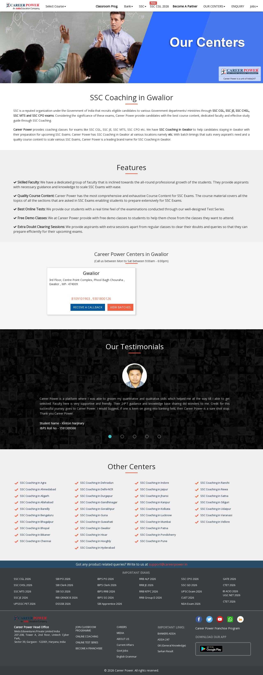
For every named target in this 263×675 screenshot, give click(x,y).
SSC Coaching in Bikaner (35, 535)
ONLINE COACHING (87, 636)
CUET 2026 (187, 597)
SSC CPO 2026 (189, 579)
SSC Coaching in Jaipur (154, 489)
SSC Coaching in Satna (214, 496)
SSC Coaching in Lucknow (156, 515)
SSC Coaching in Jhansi (154, 496)
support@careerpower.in (168, 564)
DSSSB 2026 (63, 604)
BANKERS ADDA (167, 633)
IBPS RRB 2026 (106, 591)
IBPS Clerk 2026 (106, 585)
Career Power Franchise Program (217, 628)
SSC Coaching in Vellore (215, 522)
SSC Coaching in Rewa (214, 489)
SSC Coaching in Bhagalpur (36, 522)
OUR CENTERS (214, 6)
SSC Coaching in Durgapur (96, 496)
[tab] (110, 436)
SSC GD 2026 (189, 585)
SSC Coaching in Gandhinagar (98, 502)
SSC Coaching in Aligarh (34, 496)
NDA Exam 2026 (190, 604)
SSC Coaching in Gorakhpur (97, 509)
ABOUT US (123, 639)
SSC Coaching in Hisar (93, 535)
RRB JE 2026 (146, 585)
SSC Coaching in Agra (33, 483)
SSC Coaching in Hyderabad (97, 547)
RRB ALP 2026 (147, 579)
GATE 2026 (229, 579)
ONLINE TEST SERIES (87, 642)
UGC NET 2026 (231, 595)
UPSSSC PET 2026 (24, 604)
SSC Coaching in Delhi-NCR (96, 489)
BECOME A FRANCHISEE (89, 648)
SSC (142, 6)
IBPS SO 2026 (105, 597)
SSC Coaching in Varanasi (216, 515)
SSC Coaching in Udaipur (215, 509)
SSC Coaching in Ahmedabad (38, 489)
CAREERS (122, 627)
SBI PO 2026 (63, 579)
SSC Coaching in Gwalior (95, 528)
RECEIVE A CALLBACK (87, 307)
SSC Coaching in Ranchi (214, 483)
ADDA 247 (164, 639)
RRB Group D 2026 (150, 597)
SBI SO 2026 (63, 591)
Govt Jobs (122, 650)
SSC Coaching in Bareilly (35, 509)
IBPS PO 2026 (105, 579)
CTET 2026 (229, 585)
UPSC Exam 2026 (191, 591)
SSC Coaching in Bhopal (34, 528)
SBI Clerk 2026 (64, 585)
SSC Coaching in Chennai (35, 541)
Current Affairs (125, 645)
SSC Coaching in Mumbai (155, 522)
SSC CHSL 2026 (23, 585)
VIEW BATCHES (120, 307)
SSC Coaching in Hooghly (95, 541)
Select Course (56, 6)
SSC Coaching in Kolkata (155, 509)
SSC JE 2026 (21, 597)
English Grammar (127, 656)
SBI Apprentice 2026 (109, 604)
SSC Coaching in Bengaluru (36, 515)
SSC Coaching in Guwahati (96, 522)
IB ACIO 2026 (230, 591)
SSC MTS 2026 (22, 591)
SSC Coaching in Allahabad (36, 502)
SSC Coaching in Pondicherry (158, 535)
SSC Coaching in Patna (154, 528)
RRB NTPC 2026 (148, 591)
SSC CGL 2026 (159, 6)
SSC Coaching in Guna (94, 515)
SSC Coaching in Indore (154, 483)
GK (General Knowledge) (172, 645)
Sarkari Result (165, 651)
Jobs (254, 6)
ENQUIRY (237, 6)
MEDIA (120, 633)
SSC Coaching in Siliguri (214, 502)
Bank (128, 6)
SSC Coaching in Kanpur (155, 502)
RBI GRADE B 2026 (66, 597)
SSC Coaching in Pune (153, 541)
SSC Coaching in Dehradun (96, 483)
